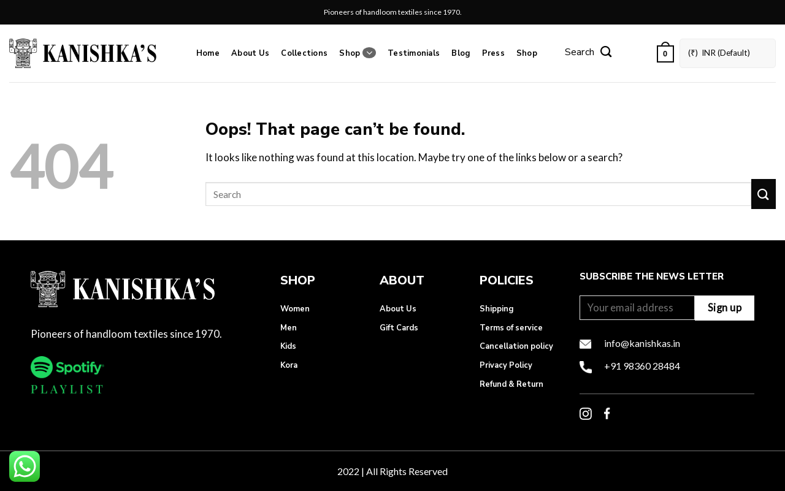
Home (208, 53)
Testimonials (414, 53)
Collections (304, 53)
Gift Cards (399, 327)
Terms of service (511, 327)
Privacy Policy (506, 365)
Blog (460, 53)
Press (493, 53)
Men (288, 327)
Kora (288, 365)
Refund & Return (511, 384)
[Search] (588, 53)
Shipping (496, 308)
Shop (357, 53)
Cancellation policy (516, 346)
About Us (250, 53)
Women (295, 308)
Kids (288, 346)
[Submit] (763, 194)
